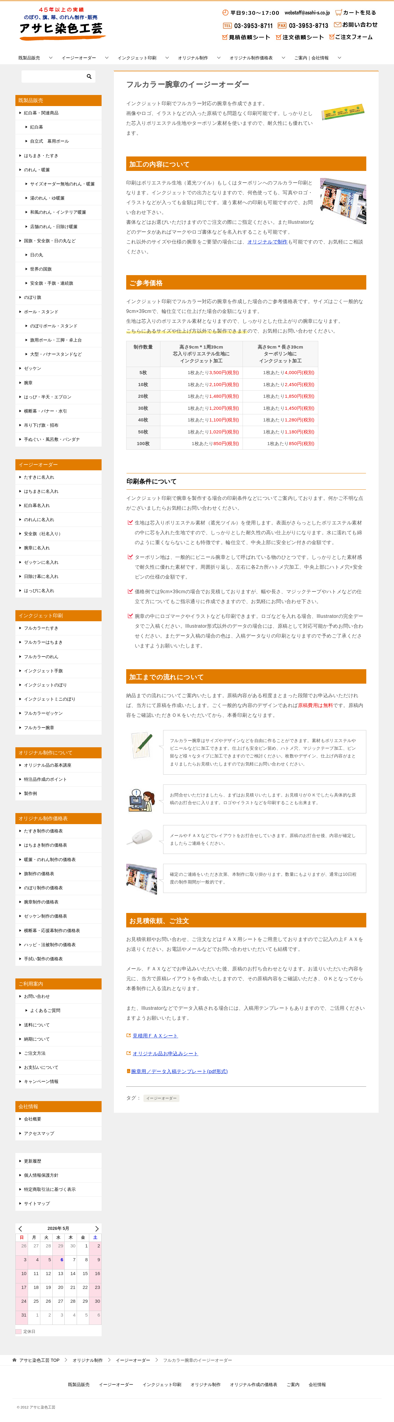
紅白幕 (36, 126)
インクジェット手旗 (43, 670)
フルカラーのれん (41, 656)
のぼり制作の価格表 (43, 887)
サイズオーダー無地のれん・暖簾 (62, 183)
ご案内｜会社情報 (311, 57)
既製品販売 (29, 57)
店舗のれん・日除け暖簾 (54, 226)
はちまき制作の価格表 (45, 845)
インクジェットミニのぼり (50, 699)
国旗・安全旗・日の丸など (50, 240)
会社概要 (32, 1118)
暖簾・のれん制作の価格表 (50, 859)
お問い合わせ (37, 996)
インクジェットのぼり (45, 684)
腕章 (28, 382)
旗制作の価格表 (39, 873)
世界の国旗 (41, 269)
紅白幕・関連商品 (41, 112)
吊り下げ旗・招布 (41, 425)
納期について (37, 1039)
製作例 (30, 793)
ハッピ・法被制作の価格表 (50, 944)
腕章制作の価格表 (41, 901)
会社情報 (317, 1384)
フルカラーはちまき (43, 642)
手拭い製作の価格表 (43, 958)
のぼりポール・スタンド (54, 325)
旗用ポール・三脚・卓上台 (56, 340)
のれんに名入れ (39, 519)
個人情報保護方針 (41, 1175)
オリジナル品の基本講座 (47, 765)
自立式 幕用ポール (49, 141)
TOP (39, 1360)
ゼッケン (32, 368)
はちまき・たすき (41, 155)
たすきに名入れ (39, 477)
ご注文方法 (35, 1053)
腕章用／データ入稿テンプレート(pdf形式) (179, 1071)
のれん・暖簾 (37, 169)
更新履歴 (32, 1161)
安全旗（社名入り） (43, 533)
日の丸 (36, 254)
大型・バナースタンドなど (56, 354)
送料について (37, 1024)
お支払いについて (41, 1067)
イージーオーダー (79, 57)
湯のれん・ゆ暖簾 (47, 198)
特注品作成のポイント (45, 779)
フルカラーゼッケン (43, 713)
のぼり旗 (32, 297)
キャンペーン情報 (41, 1081)
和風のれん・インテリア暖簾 (58, 212)
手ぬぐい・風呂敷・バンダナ (52, 439)
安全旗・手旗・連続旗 (51, 283)
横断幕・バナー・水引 (45, 411)
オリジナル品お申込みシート (165, 1053)
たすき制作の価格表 (43, 830)
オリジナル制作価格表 (251, 57)
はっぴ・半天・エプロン (47, 396)
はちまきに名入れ (41, 491)
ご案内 (293, 1384)
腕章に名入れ (37, 547)
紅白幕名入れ (37, 505)
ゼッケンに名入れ (41, 562)
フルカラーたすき (41, 628)
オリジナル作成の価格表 (253, 1384)
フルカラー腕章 (39, 727)
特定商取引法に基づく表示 (50, 1189)
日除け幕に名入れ (41, 576)
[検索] (58, 76)
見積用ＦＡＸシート (155, 1035)
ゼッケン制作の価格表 (45, 916)
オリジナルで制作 (267, 241)
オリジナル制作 (193, 57)
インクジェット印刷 (137, 57)
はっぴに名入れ (39, 590)
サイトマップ (37, 1203)
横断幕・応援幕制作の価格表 (52, 930)
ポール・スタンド (41, 311)
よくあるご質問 (45, 1010)
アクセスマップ (39, 1133)
